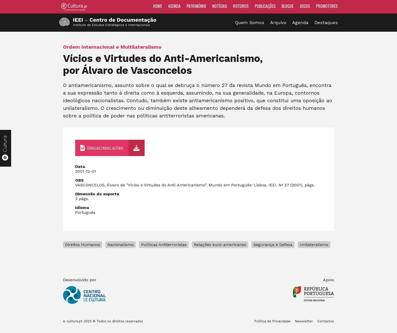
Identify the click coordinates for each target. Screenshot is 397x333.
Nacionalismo (120, 244)
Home (157, 6)
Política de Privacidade (272, 321)
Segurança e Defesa (272, 244)
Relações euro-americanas (220, 244)
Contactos (325, 321)
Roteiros (241, 6)
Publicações (265, 6)
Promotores (327, 6)
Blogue (287, 6)
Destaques (326, 22)
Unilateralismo (314, 244)
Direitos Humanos (82, 244)
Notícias (219, 6)
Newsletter (304, 321)
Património (196, 6)
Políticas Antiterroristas (164, 244)
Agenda (174, 6)
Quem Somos (249, 22)
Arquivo (278, 22)
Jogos (305, 6)
